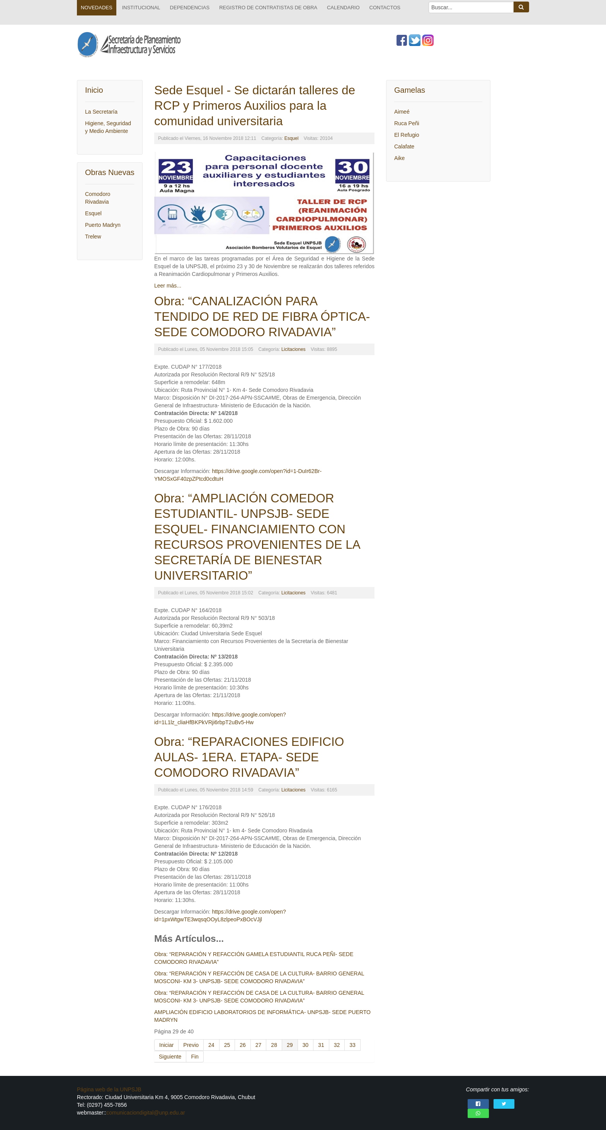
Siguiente (170, 1056)
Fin (194, 1056)
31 (321, 1045)
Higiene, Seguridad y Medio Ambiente (108, 127)
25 (227, 1045)
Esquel (291, 138)
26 (243, 1045)
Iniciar (166, 1045)
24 (211, 1045)
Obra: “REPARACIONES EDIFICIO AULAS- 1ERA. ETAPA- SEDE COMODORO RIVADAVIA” (249, 757)
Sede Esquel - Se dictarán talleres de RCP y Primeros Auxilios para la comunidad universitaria (254, 105)
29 (290, 1045)
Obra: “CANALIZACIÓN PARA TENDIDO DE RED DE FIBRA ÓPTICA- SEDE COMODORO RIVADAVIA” (262, 316)
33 (352, 1045)
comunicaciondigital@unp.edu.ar (145, 1113)
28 (274, 1045)
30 (306, 1045)
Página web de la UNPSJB (109, 1089)
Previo (191, 1045)
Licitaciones (293, 349)
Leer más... (167, 285)
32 (337, 1045)
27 (258, 1045)
